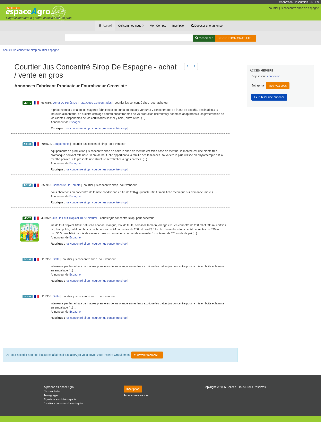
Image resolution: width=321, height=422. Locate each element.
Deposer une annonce (207, 25)
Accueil (105, 25)
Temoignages (51, 395)
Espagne (75, 122)
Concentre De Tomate (67, 185)
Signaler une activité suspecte (60, 399)
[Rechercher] (204, 38)
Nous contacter (52, 391)
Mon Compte (158, 25)
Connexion (286, 2)
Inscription (301, 2)
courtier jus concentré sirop (109, 128)
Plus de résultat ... (120, 335)
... (147, 118)
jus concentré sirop (77, 128)
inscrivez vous (278, 85)
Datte (56, 259)
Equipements (61, 143)
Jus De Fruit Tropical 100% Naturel (75, 218)
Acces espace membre (136, 395)
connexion (273, 76)
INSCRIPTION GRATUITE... (236, 38)
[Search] (129, 37)
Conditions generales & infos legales (63, 403)
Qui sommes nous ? (131, 25)
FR (311, 2)
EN (317, 2)
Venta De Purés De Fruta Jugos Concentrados (82, 102)
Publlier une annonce (269, 97)
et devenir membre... (147, 355)
